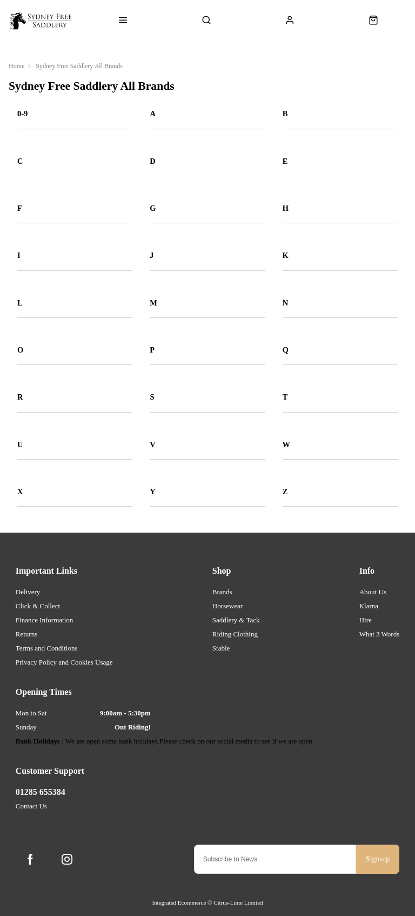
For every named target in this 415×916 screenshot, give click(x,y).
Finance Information (44, 620)
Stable (221, 648)
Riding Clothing (235, 634)
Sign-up (378, 859)
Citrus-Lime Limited (238, 902)
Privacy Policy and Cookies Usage (64, 662)
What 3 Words (379, 634)
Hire (365, 620)
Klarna (368, 606)
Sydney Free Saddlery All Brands (79, 66)
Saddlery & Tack (236, 620)
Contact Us (31, 806)
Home (16, 66)
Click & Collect (38, 606)
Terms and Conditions (47, 648)
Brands (222, 592)
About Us (372, 592)
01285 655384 (40, 791)
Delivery (28, 592)
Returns (26, 634)
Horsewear (227, 606)
